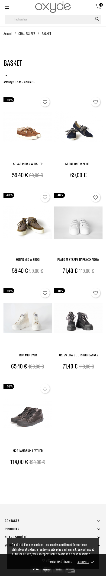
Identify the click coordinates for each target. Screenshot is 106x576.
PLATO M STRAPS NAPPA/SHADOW (78, 259)
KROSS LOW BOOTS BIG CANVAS (78, 354)
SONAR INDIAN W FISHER (27, 163)
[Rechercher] (53, 19)
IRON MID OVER (28, 354)
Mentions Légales (61, 561)
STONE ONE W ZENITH (78, 163)
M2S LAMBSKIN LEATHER (28, 450)
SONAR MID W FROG (28, 259)
